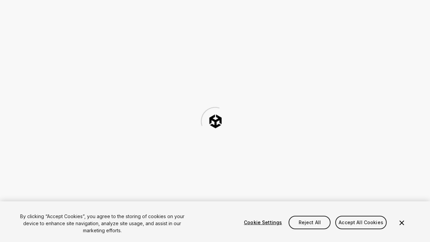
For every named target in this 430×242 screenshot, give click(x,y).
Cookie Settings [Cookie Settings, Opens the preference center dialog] (263, 222)
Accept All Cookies (361, 222)
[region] (215, 221)
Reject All (310, 222)
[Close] (402, 222)
